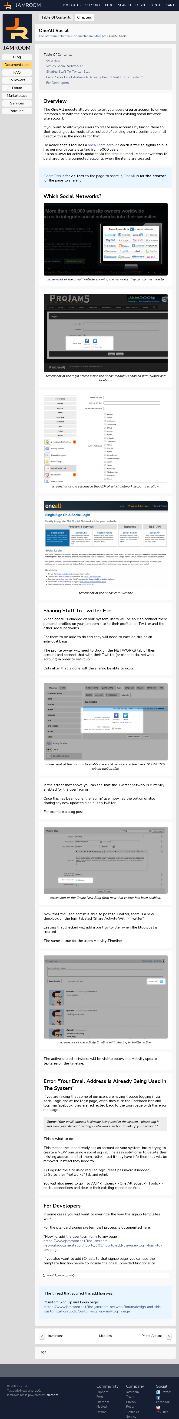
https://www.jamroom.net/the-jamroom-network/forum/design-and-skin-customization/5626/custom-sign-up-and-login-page (103, 1309)
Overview (53, 60)
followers (17, 80)
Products (72, 5)
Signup (155, 5)
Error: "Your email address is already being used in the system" (94, 77)
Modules (100, 36)
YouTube (162, 1412)
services (17, 103)
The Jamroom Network (54, 36)
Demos (101, 1412)
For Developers (57, 83)
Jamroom (52, 1395)
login (140, 5)
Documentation (81, 36)
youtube (17, 111)
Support (92, 5)
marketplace (17, 95)
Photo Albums (152, 1336)
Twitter (166, 1392)
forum (17, 88)
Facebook (162, 1402)
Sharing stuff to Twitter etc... (68, 71)
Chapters (84, 17)
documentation (17, 64)
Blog (109, 5)
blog (17, 57)
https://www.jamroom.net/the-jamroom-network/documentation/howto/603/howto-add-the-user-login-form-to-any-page (102, 1245)
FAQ (17, 72)
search (124, 5)
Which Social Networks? (64, 66)
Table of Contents (56, 17)
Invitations (55, 1336)
